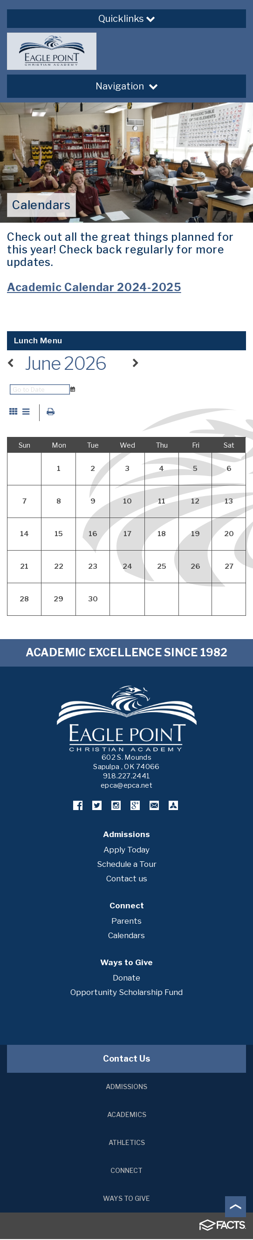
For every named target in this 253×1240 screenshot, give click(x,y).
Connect (126, 1171)
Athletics (127, 1143)
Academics (126, 1115)
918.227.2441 (126, 777)
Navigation (127, 86)
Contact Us (126, 1059)
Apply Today (126, 850)
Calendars (126, 936)
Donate (126, 978)
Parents (126, 922)
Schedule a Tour (127, 865)
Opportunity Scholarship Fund (126, 993)
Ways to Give (126, 1199)
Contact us (126, 879)
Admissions (126, 1087)
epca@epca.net (126, 786)
